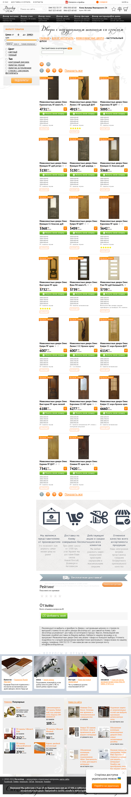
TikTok (31, 781)
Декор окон (62, 16)
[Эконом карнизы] (49, 667)
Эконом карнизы (48, 680)
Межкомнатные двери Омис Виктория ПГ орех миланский (53, 285)
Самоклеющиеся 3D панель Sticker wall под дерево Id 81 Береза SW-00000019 (53, 712)
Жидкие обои (23, 21)
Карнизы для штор (63, 19)
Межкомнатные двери (100, 19)
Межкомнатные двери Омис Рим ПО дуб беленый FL (114, 283)
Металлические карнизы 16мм (22, 711)
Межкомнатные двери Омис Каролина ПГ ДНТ (114, 103)
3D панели (32, 19)
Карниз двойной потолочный (53, 744)
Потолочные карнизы (51, 749)
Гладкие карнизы (9, 19)
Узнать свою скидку (54, 113)
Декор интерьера (101, 16)
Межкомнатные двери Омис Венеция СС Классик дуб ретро (114, 166)
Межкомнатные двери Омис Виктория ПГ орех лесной (53, 402)
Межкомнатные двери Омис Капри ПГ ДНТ (83, 222)
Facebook (8, 781)
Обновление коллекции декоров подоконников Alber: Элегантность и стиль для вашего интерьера (88, 757)
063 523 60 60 (55, 10)
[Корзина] (125, 9)
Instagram (24, 781)
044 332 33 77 (55, 7)
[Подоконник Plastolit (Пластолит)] (17, 667)
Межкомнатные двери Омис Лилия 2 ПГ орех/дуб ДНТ (83, 103)
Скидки (101, 2)
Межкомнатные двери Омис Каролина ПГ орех (114, 222)
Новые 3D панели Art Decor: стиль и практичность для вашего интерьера (88, 731)
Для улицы (120, 20)
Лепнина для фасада (82, 19)
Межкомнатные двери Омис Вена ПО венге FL (83, 283)
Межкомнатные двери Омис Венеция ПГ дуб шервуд (83, 164)
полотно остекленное (19, 67)
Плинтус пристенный (43, 19)
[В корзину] (65, 109)
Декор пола (44, 16)
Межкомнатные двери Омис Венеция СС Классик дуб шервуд (53, 224)
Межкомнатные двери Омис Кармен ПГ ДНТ (53, 462)
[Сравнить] (120, 9)
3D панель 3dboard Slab (24, 730)
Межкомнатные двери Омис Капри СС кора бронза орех (114, 402)
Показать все (74, 70)
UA (123, 2)
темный (12, 54)
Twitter (16, 781)
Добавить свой (54, 615)
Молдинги (24, 19)
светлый (12, 51)
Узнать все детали (112, 584)
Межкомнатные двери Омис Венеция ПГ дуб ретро (53, 164)
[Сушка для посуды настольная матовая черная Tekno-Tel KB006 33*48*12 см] (114, 667)
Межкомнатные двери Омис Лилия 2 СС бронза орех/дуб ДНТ (83, 346)
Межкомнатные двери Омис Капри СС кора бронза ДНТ (114, 344)
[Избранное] (113, 9)
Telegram (39, 781)
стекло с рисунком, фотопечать (17, 72)
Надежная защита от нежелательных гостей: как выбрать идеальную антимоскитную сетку (118, 713)
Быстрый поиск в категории (57, 48)
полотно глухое (16, 64)
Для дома (115, 16)
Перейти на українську (106, 785)
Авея (18, 707)
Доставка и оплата (20, 2)
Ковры (40, 19)
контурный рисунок (18, 61)
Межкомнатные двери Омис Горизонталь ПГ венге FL (53, 103)
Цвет (11, 49)
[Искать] (44, 9)
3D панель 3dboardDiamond (23, 744)
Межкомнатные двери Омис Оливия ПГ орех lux (83, 462)
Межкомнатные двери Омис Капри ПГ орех (53, 344)
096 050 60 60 (70, 7)
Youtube (47, 781)
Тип (10, 59)
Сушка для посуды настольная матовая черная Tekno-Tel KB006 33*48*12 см (113, 682)
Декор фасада (81, 16)
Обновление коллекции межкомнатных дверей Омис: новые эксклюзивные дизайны (116, 734)
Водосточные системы (81, 20)
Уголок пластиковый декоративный (79, 681)
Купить (44, 128)
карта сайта (64, 779)
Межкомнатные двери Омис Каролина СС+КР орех (83, 402)
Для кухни (114, 19)
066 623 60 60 (70, 10)
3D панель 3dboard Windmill (54, 730)
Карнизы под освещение (7, 21)
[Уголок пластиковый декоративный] (81, 667)
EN (125, 2)
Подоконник (60, 20)
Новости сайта (75, 702)
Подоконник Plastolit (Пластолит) (16, 681)
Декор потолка (11, 16)
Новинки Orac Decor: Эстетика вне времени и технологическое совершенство (87, 712)
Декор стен (27, 16)
